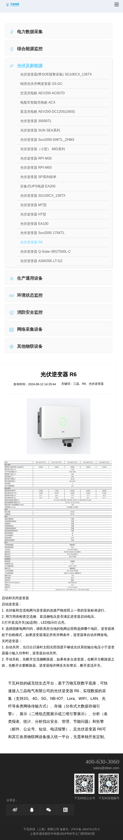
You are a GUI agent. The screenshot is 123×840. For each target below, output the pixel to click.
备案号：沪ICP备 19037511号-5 (80, 829)
